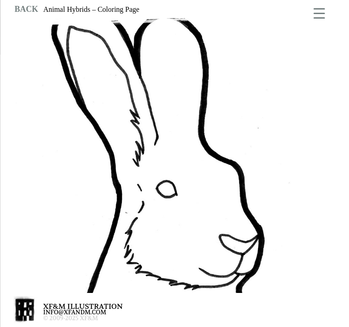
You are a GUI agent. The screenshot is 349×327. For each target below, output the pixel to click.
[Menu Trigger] (319, 12)
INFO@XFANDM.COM (74, 312)
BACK (26, 9)
